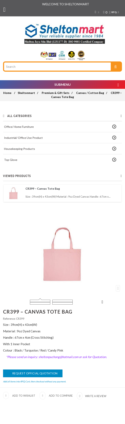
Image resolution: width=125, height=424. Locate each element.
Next (102, 302)
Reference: (9, 318)
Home (7, 93)
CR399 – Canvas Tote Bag (42, 188)
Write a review (95, 396)
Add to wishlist (23, 395)
